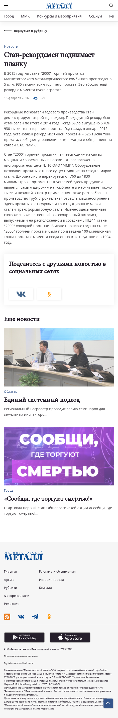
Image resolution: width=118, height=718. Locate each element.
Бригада (45, 588)
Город (9, 16)
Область (10, 391)
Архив (9, 580)
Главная (10, 571)
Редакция (11, 604)
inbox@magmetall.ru (29, 684)
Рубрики (10, 588)
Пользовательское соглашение (21, 656)
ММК (25, 16)
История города (51, 580)
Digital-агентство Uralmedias (19, 663)
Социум (95, 16)
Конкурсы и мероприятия (60, 16)
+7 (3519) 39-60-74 (50, 684)
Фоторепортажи (17, 596)
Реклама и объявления (57, 571)
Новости (11, 46)
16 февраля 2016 (16, 98)
